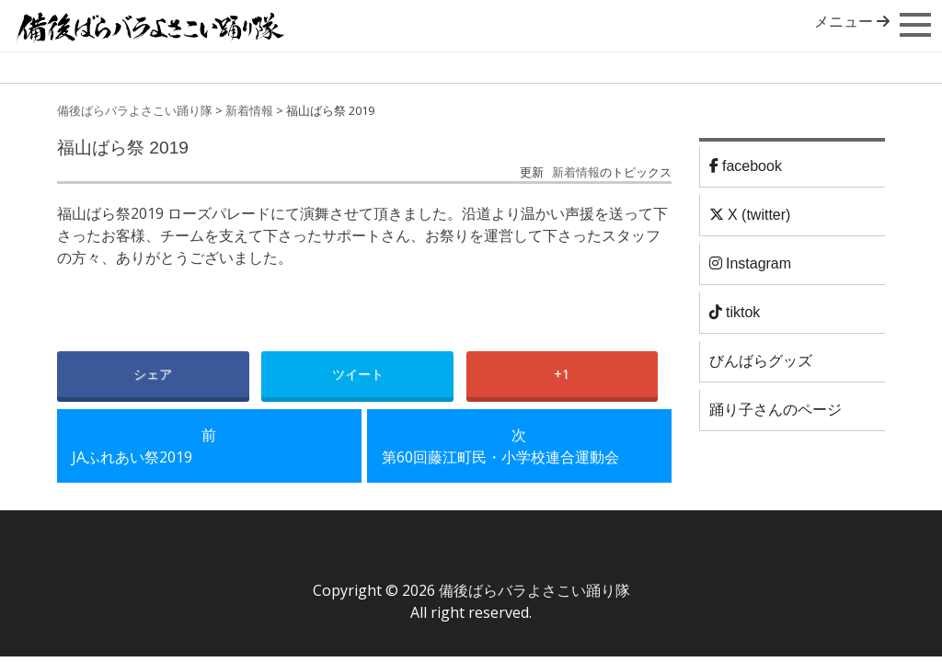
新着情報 (249, 110)
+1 (561, 373)
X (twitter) (750, 215)
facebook (745, 166)
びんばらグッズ (760, 361)
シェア (152, 373)
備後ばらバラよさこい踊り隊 (135, 110)
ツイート (358, 373)
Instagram (750, 263)
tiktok (735, 312)
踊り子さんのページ (775, 409)
